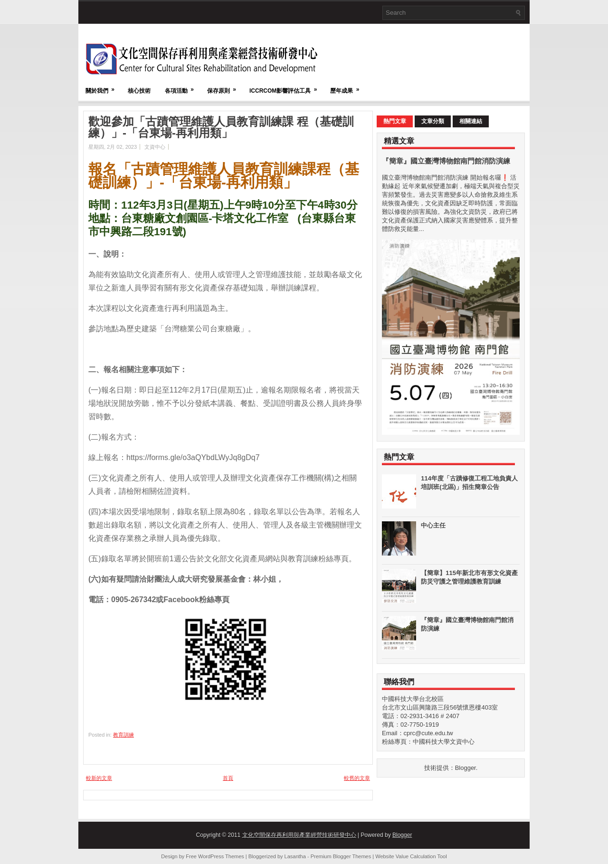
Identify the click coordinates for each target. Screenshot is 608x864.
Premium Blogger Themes (341, 856)
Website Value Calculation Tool (410, 856)
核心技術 (139, 90)
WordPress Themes (221, 856)
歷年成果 (347, 86)
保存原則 (224, 86)
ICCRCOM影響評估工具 (286, 86)
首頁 (228, 778)
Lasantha (295, 856)
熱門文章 (394, 121)
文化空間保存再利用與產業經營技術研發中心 (299, 835)
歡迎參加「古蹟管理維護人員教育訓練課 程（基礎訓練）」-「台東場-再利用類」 (221, 127)
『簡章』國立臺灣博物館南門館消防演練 (446, 161)
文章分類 (432, 121)
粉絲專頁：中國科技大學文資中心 (428, 741)
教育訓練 (123, 735)
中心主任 (433, 525)
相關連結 (470, 121)
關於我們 (103, 86)
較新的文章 (99, 778)
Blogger (465, 767)
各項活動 (182, 86)
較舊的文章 (357, 778)
